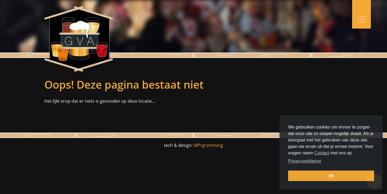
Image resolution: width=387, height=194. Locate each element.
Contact (321, 153)
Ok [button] (331, 176)
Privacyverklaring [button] (304, 161)
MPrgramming (208, 145)
